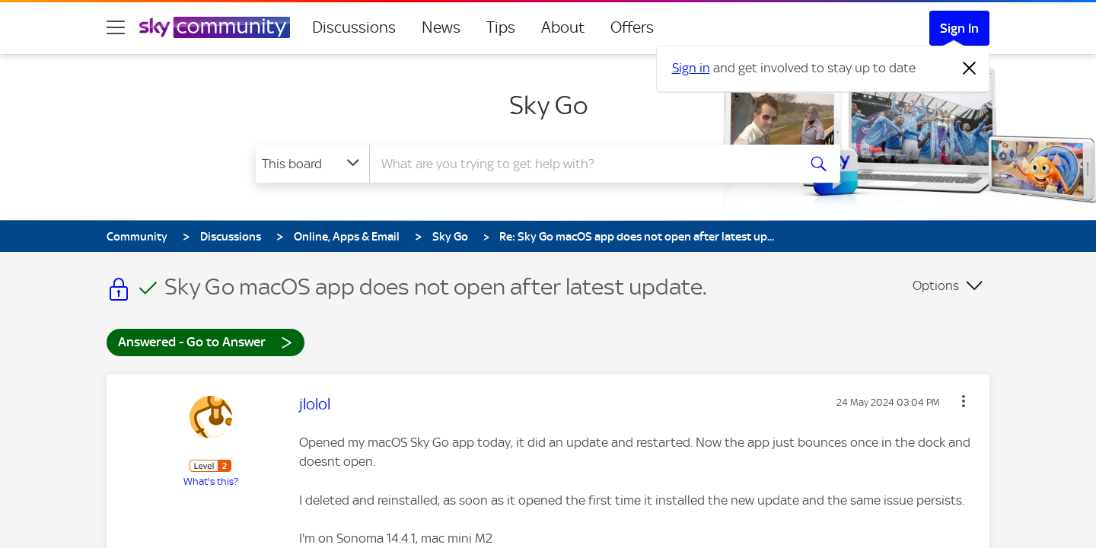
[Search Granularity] (312, 164)
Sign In (959, 28)
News (441, 27)
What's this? (210, 481)
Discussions (354, 27)
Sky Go (548, 105)
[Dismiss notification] (969, 68)
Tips (500, 27)
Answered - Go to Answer (205, 341)
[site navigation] (116, 27)
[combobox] (581, 164)
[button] (963, 401)
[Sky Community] (214, 27)
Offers (632, 27)
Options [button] (936, 285)
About (563, 27)
